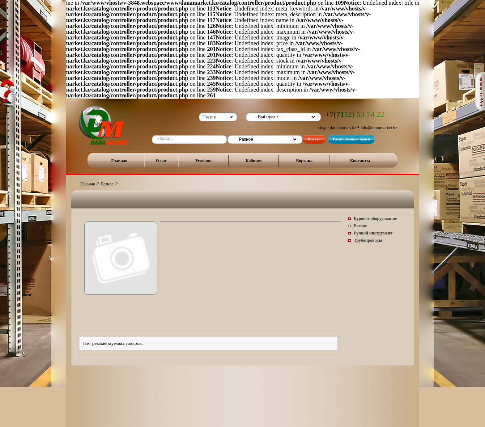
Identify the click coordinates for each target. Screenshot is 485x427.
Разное (107, 183)
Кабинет (254, 160)
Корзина (304, 160)
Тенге (209, 117)
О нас (161, 160)
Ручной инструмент (373, 233)
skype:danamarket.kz (337, 128)
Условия (203, 160)
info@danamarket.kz (379, 128)
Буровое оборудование (375, 218)
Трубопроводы (368, 240)
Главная (119, 160)
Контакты (360, 160)
